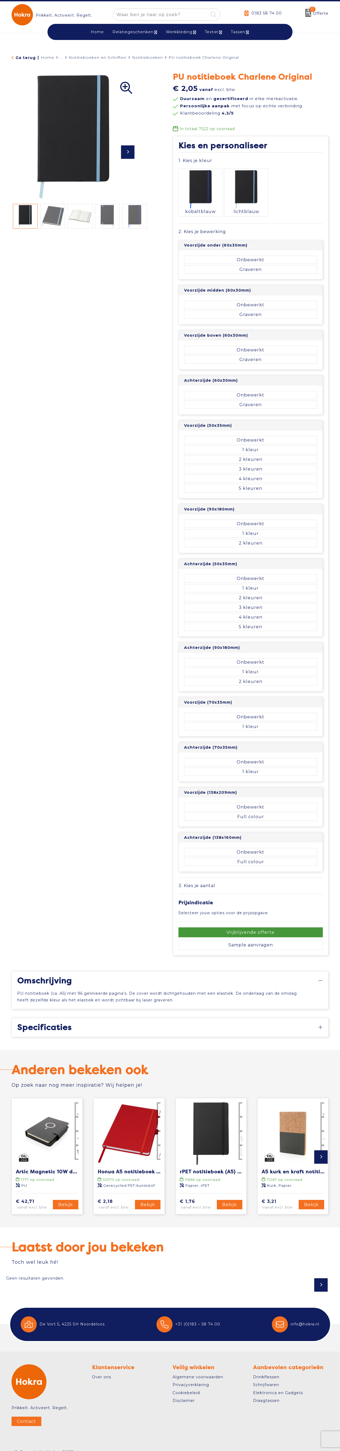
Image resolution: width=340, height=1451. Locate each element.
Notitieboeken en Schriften (97, 57)
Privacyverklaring (191, 1375)
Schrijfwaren (266, 1375)
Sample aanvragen (250, 935)
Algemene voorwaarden (198, 1367)
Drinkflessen (266, 1367)
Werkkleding (179, 32)
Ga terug (26, 57)
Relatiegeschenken (132, 32)
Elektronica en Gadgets (278, 1383)
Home (47, 57)
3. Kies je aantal (196, 876)
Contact (26, 1411)
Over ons (101, 1367)
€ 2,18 (115, 1194)
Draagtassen (266, 1390)
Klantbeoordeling (207, 113)
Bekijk (65, 1194)
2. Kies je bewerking (202, 222)
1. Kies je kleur (195, 160)
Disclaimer (184, 1390)
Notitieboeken (147, 57)
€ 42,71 (33, 1194)
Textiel (211, 32)
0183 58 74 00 (266, 13)
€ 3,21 (279, 1194)
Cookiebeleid (186, 1383)
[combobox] (160, 14)
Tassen (238, 32)
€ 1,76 (197, 1194)
